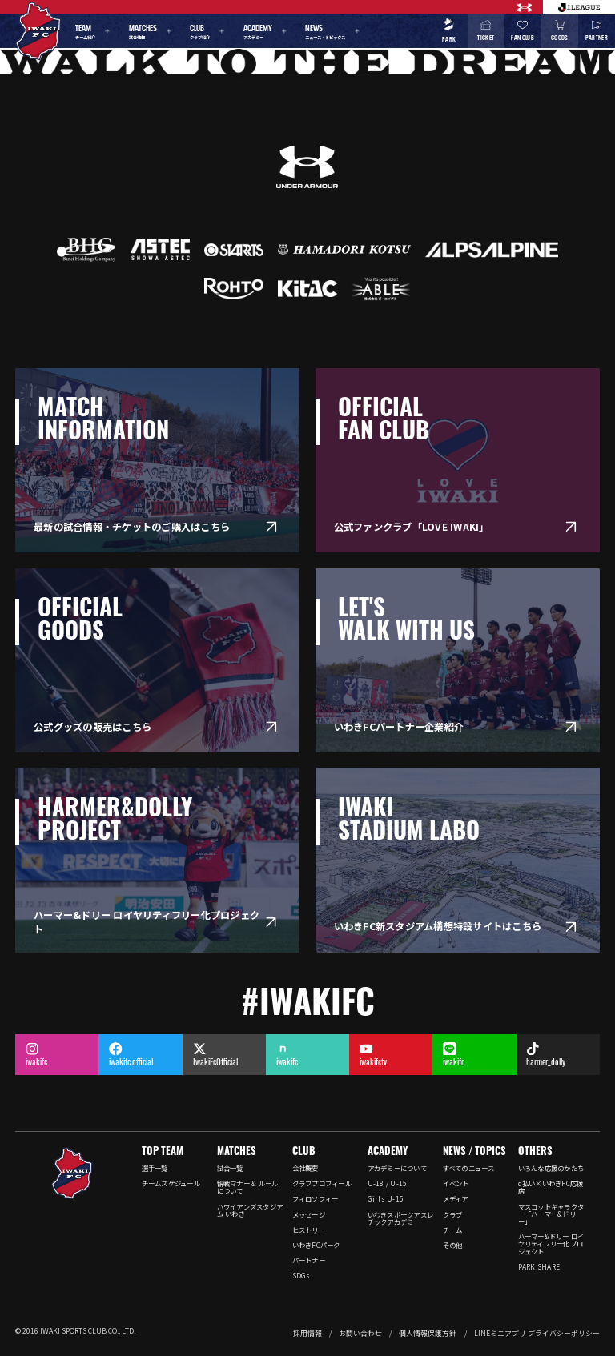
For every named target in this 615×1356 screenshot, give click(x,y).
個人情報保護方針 (427, 1333)
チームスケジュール (171, 1183)
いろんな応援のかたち (551, 1168)
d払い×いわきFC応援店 (551, 1186)
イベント (456, 1183)
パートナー (308, 1260)
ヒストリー (308, 1229)
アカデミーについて (397, 1168)
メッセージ (308, 1214)
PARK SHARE (539, 1266)
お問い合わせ (360, 1333)
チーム (453, 1229)
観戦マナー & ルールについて (248, 1186)
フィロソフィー (315, 1198)
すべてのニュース (469, 1168)
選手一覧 (155, 1168)
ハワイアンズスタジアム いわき (250, 1210)
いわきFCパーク (316, 1245)
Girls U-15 (386, 1198)
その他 (453, 1245)
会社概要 (305, 1168)
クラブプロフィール (322, 1183)
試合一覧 (230, 1168)
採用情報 (307, 1333)
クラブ (453, 1214)
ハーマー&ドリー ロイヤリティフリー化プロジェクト (551, 1243)
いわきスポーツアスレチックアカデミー (401, 1218)
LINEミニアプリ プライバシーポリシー (537, 1333)
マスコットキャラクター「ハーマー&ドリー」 (551, 1214)
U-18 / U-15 (388, 1183)
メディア (455, 1198)
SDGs (301, 1275)
